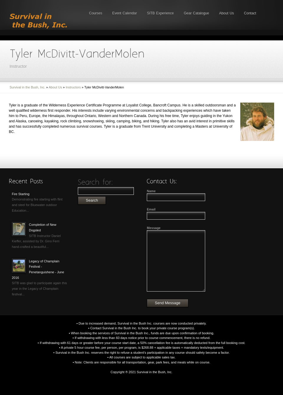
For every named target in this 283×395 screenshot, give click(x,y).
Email (151, 209)
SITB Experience (160, 13)
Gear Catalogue (196, 13)
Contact (250, 13)
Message (153, 228)
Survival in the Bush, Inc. (27, 87)
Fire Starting (20, 194)
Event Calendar (124, 13)
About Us (226, 13)
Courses (95, 13)
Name (151, 191)
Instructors (73, 87)
